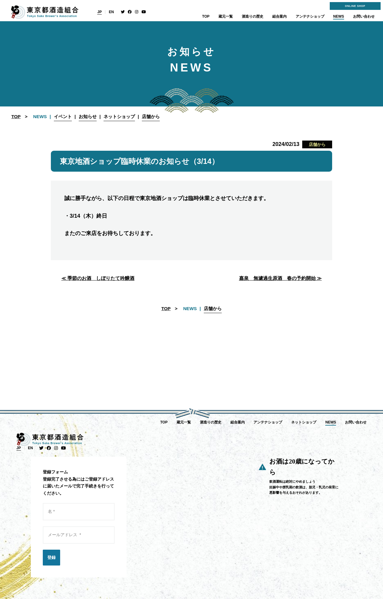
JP (99, 12)
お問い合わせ (364, 16)
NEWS (338, 16)
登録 (51, 557)
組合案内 (279, 16)
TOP (206, 16)
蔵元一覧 (225, 16)
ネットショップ (303, 422)
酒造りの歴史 (252, 16)
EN (111, 12)
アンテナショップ (310, 16)
